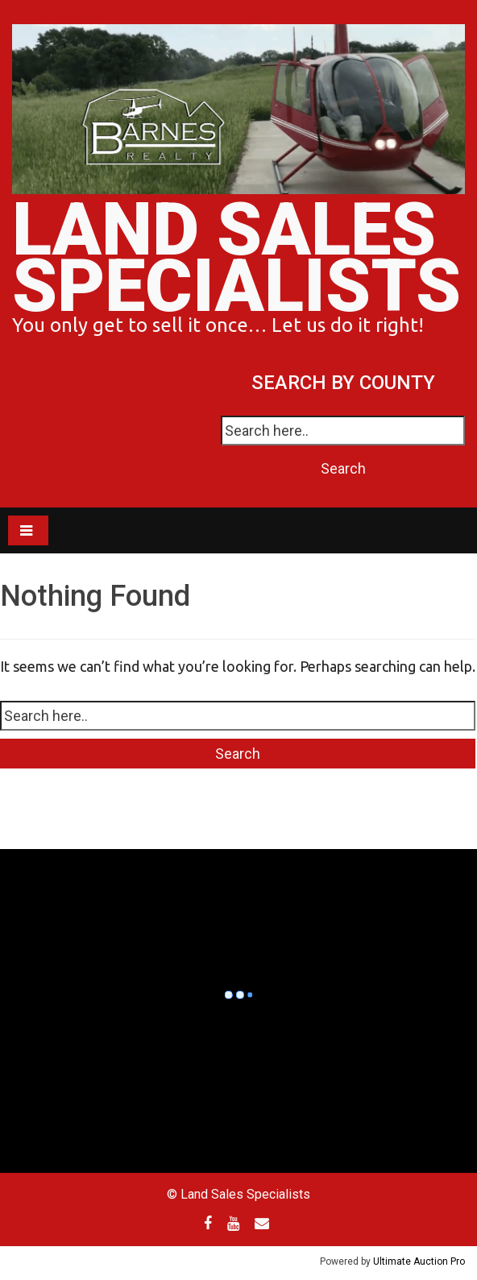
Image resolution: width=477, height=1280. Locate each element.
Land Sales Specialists (236, 258)
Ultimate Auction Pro (419, 1261)
